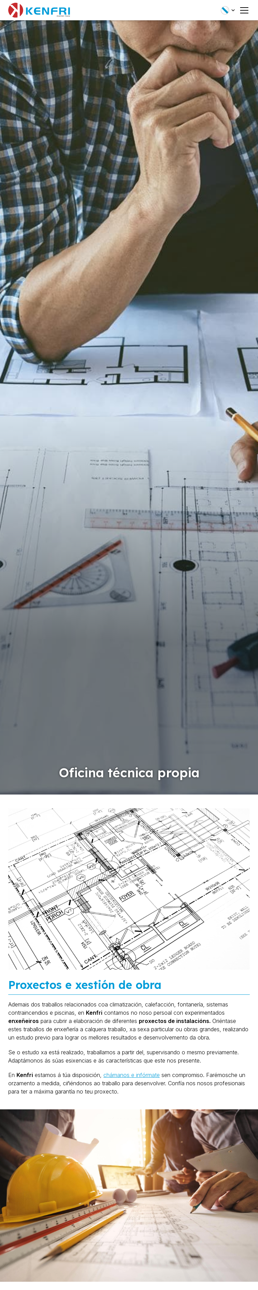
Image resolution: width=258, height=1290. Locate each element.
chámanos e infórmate (131, 1075)
